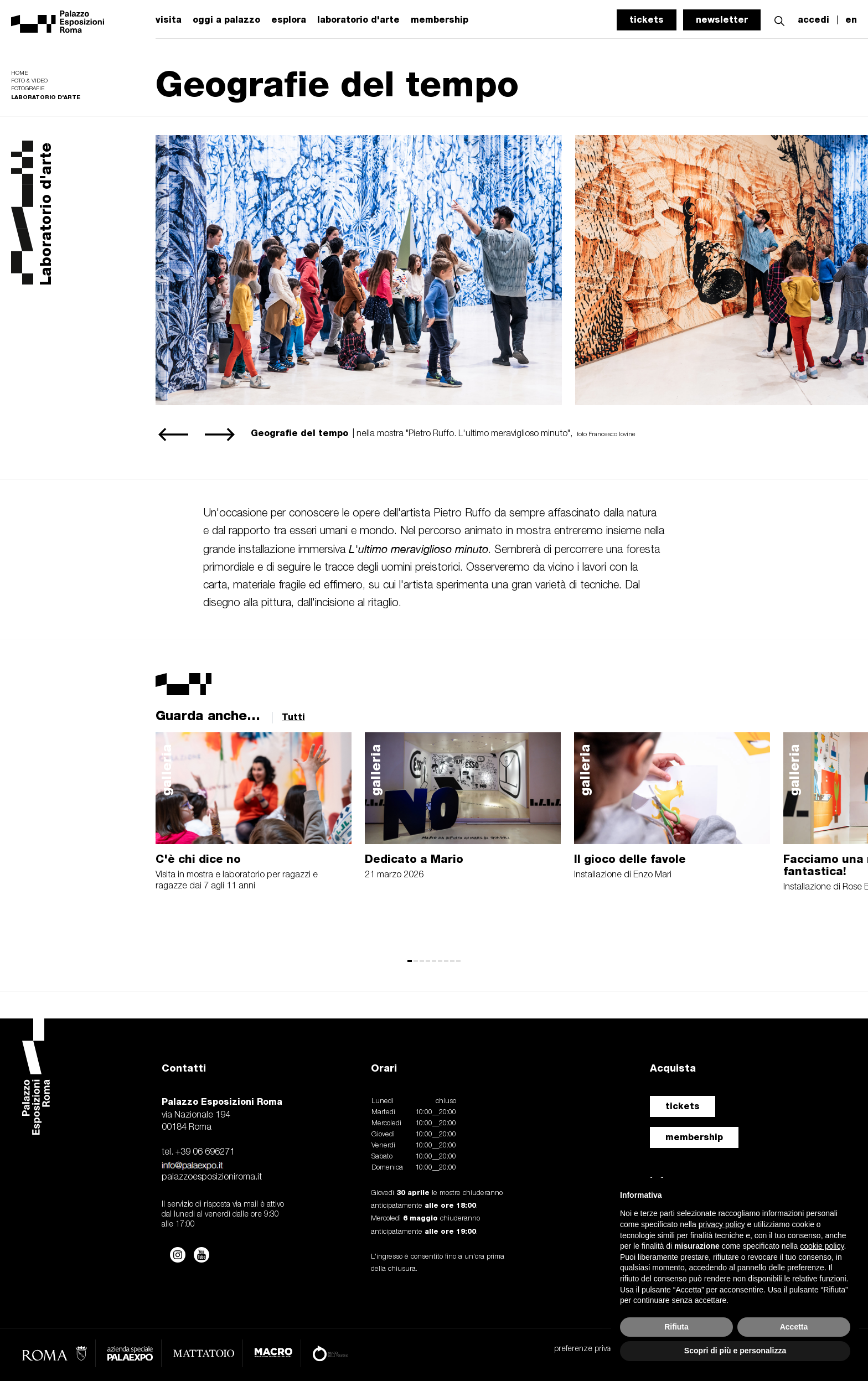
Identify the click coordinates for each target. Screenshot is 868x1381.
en (851, 19)
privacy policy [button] (722, 1224)
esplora (288, 19)
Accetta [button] (794, 1326)
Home (19, 73)
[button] (779, 19)
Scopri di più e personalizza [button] (735, 1350)
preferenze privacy (586, 1349)
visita (169, 19)
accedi (813, 19)
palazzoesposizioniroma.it (212, 1177)
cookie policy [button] (822, 1246)
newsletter (722, 19)
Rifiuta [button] (676, 1326)
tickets (646, 19)
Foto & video (29, 81)
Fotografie (27, 88)
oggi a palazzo (226, 19)
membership (694, 1137)
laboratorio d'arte (358, 19)
